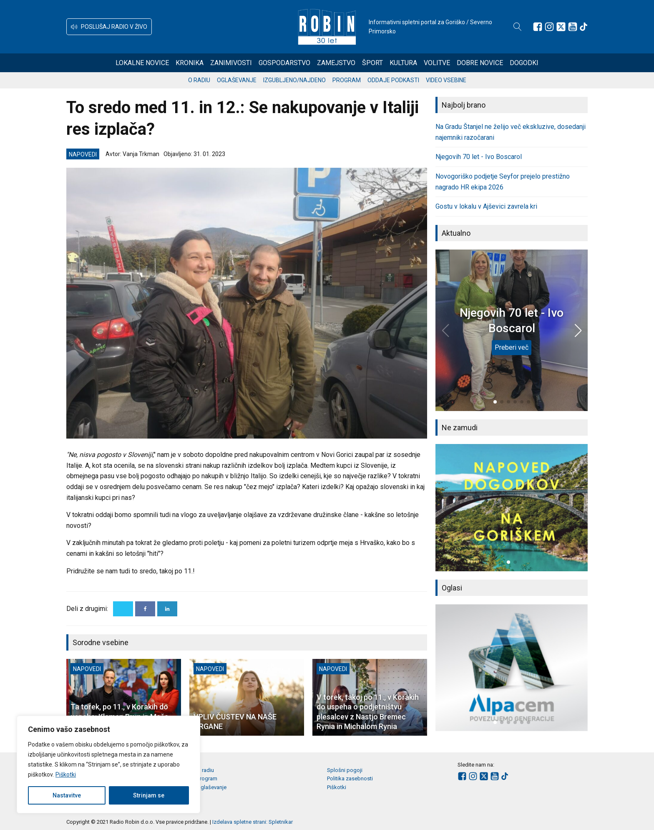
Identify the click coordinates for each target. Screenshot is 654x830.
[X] (123, 608)
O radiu (199, 80)
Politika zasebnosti (350, 778)
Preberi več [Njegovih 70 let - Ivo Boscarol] (511, 347)
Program (346, 80)
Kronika (190, 63)
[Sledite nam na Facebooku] (538, 27)
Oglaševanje (237, 80)
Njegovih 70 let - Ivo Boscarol (478, 157)
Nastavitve (67, 795)
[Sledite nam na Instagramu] (549, 27)
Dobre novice (480, 63)
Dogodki (524, 63)
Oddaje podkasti (393, 80)
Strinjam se (148, 795)
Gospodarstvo (284, 63)
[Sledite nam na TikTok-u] (583, 27)
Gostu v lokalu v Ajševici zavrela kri (486, 206)
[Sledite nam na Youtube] (573, 27)
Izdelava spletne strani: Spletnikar (252, 822)
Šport (372, 63)
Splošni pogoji (344, 770)
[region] (108, 764)
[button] (109, 26)
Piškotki (65, 774)
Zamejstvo (336, 63)
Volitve (437, 63)
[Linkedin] (167, 608)
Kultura (403, 63)
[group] (511, 507)
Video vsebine (446, 80)
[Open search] (517, 26)
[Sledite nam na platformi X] (561, 27)
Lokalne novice (142, 63)
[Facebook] (145, 608)
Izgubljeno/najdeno (294, 80)
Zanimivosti (231, 63)
